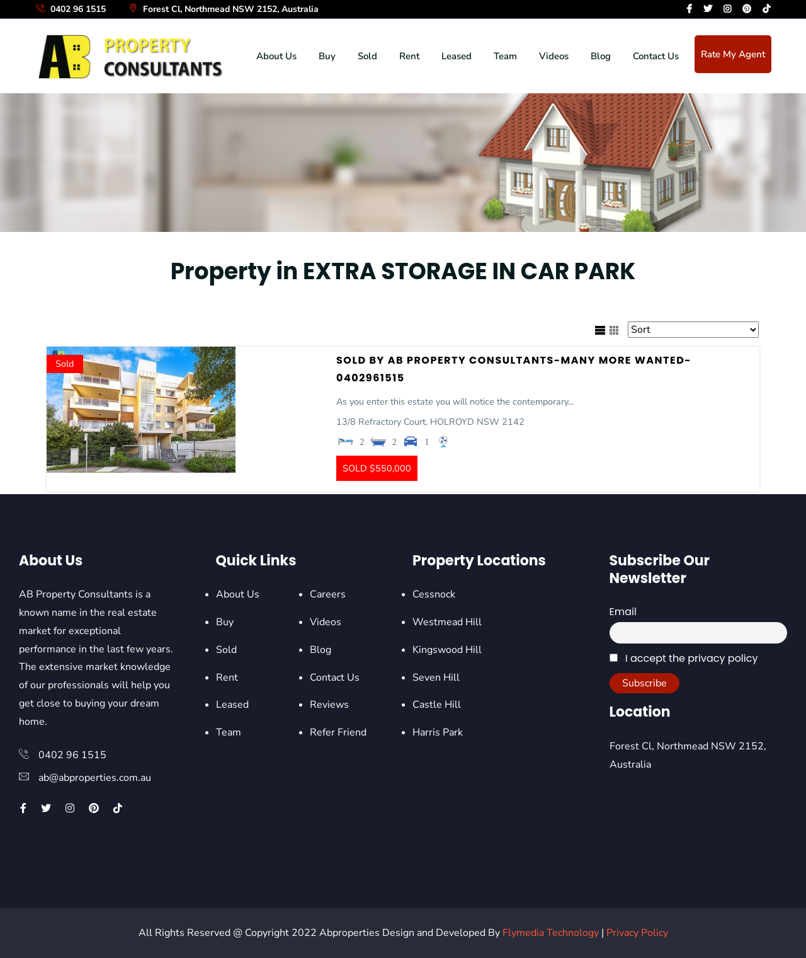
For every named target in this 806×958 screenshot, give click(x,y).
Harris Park (437, 732)
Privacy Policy (637, 933)
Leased (456, 56)
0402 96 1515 (70, 9)
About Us (276, 56)
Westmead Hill (447, 622)
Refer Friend (338, 732)
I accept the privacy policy (684, 658)
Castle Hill (436, 705)
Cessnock (433, 594)
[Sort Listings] (693, 329)
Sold (367, 56)
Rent (409, 56)
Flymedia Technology (550, 933)
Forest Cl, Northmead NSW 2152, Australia (223, 9)
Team (505, 56)
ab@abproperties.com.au (94, 778)
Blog (601, 56)
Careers (328, 594)
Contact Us (656, 56)
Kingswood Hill (447, 650)
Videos (554, 56)
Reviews (329, 705)
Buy (327, 56)
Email (623, 611)
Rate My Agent (733, 54)
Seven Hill (436, 677)
